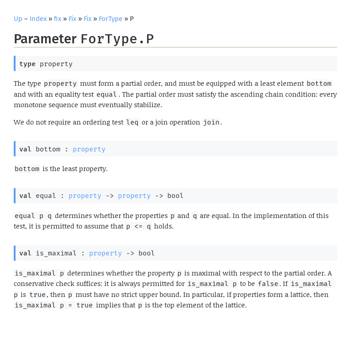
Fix (72, 19)
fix (57, 19)
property (89, 149)
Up (18, 19)
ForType (110, 19)
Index (38, 19)
